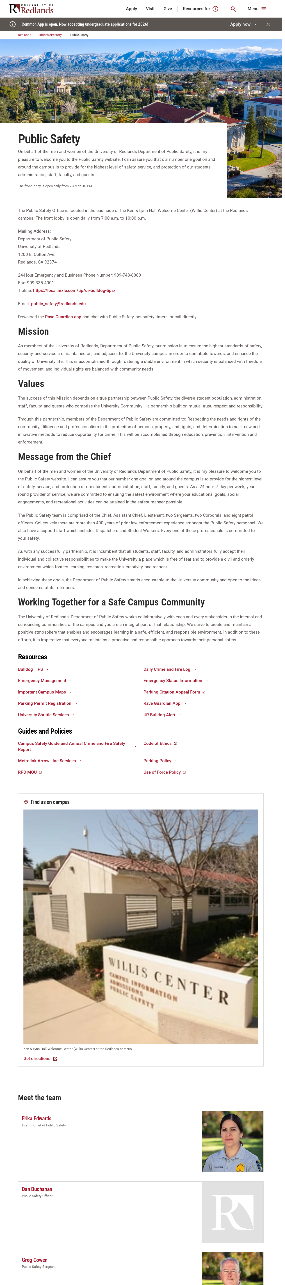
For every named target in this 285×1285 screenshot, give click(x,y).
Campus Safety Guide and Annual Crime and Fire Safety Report (77, 746)
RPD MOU (30, 772)
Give (168, 8)
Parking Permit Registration (48, 703)
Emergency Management (45, 680)
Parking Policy (161, 760)
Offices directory (53, 35)
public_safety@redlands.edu (58, 303)
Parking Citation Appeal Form (175, 692)
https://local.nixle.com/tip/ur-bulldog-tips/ (74, 290)
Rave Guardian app (63, 316)
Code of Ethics (160, 743)
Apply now (243, 24)
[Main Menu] (257, 9)
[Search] (233, 9)
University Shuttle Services (46, 714)
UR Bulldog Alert (163, 714)
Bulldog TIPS (33, 669)
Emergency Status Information (176, 680)
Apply (131, 8)
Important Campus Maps (45, 692)
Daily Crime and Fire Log (170, 669)
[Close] (268, 24)
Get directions (40, 1058)
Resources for (201, 8)
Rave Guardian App (165, 703)
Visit (150, 8)
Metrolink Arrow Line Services (50, 760)
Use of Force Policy (165, 772)
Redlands (27, 35)
